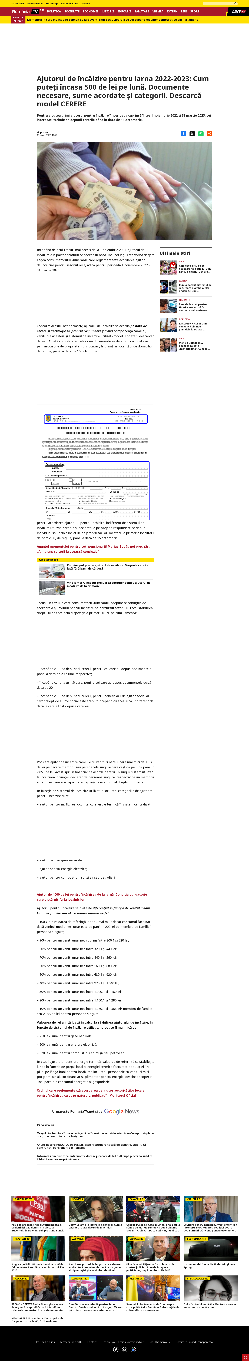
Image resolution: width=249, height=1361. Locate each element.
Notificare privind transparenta (194, 1341)
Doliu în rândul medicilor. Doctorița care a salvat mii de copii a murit (210, 1306)
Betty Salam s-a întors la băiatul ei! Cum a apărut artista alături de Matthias (95, 1226)
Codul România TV (159, 1341)
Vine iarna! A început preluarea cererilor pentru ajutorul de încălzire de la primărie (109, 584)
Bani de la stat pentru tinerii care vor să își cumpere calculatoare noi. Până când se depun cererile (195, 307)
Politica (54, 11)
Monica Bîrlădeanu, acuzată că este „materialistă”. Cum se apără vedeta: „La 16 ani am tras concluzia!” (194, 345)
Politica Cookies (45, 1341)
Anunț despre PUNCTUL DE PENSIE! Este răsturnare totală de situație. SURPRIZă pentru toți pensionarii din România (91, 1146)
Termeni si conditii (71, 1341)
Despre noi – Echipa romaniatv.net (123, 1341)
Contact (92, 1341)
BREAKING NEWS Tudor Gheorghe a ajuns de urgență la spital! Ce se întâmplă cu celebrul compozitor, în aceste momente (37, 1307)
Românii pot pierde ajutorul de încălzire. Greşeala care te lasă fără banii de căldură (107, 567)
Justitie (108, 11)
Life (184, 11)
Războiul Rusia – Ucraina (75, 3)
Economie (90, 11)
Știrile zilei (17, 3)
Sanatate (142, 11)
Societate (71, 11)
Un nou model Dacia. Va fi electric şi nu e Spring (209, 1266)
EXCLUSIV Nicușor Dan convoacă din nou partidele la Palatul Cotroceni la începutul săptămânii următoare (193, 326)
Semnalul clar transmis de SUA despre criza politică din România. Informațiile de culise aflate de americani (153, 1307)
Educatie (124, 11)
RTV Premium (35, 3)
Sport (195, 11)
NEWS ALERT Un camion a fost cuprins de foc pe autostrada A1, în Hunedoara (37, 1320)
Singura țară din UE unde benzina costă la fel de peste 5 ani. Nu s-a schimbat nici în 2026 (37, 1267)
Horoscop (52, 3)
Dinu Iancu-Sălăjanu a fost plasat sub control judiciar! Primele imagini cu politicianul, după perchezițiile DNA (150, 1267)
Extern (172, 11)
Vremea (157, 11)
